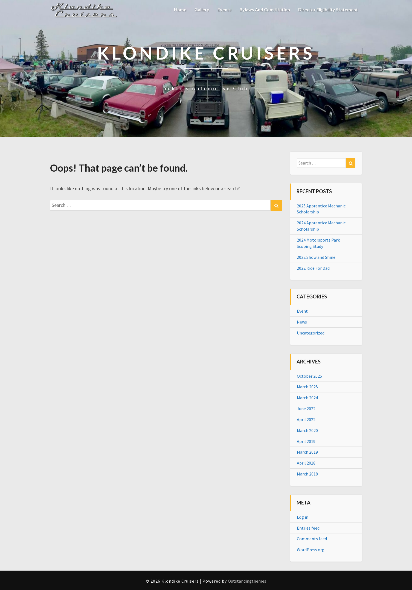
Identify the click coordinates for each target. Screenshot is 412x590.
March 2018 (307, 474)
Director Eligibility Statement (328, 9)
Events (224, 9)
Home (180, 9)
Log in (302, 517)
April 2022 (306, 419)
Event (302, 311)
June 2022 (306, 408)
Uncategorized (310, 333)
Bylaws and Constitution (264, 9)
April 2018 (306, 463)
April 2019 (306, 441)
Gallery (201, 9)
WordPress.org (310, 549)
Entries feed (308, 528)
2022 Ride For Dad (313, 268)
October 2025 (309, 376)
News (302, 322)
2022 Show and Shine (316, 257)
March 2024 (307, 397)
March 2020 (307, 430)
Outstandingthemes (247, 581)
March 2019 (307, 452)
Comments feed (312, 538)
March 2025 (307, 386)
